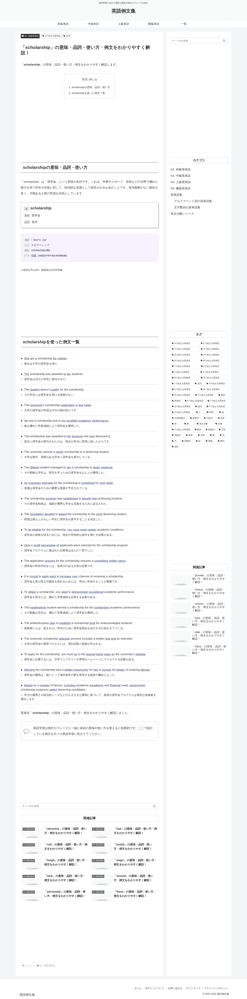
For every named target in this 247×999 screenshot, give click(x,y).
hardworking (38, 607)
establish (65, 623)
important (35, 483)
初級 (33, 255)
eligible (36, 529)
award (63, 514)
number (45, 685)
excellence (96, 685)
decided (49, 514)
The (26, 374)
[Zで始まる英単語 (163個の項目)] (182, 412)
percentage (48, 545)
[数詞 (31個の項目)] (198, 429)
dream (120, 669)
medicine (107, 467)
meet (83, 529)
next (102, 483)
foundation (37, 514)
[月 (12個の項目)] (175, 441)
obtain (32, 592)
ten (69, 374)
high (94, 498)
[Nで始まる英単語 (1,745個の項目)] (181, 395)
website (140, 654)
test (107, 638)
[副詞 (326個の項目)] (199, 406)
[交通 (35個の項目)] (221, 423)
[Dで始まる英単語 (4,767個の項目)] (184, 355)
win (69, 467)
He (26, 420)
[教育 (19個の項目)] (190, 435)
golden (68, 669)
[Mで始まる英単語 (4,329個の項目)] (213, 360)
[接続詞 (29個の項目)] (210, 429)
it (109, 436)
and (113, 638)
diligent (34, 467)
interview (47, 483)
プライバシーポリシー (216, 988)
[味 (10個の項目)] (199, 441)
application (68, 405)
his (64, 420)
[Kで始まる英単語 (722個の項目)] (194, 401)
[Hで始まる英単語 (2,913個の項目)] (184, 377)
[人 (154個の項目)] (199, 412)
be (29, 529)
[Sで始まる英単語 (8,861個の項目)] (184, 343)
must (76, 529)
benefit (86, 498)
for (54, 358)
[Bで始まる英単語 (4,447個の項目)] (184, 360)
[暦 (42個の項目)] (189, 423)
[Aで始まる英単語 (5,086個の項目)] (213, 349)
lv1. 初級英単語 (30, 36)
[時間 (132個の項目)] (211, 412)
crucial (34, 576)
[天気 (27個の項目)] (222, 429)
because (77, 436)
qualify (55, 389)
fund (92, 623)
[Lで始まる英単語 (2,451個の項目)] (181, 383)
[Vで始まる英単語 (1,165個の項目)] (205, 395)
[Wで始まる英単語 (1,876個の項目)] (213, 389)
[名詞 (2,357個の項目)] (198, 383)
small (36, 545)
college (62, 358)
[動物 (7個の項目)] (210, 441)
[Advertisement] (89, 128)
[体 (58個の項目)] (176, 423)
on (113, 654)
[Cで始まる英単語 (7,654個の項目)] (213, 343)
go (75, 654)
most (99, 514)
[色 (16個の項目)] (223, 435)
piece (121, 560)
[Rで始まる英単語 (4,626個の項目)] (213, 355)
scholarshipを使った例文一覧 (88, 93)
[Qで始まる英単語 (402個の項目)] (181, 406)
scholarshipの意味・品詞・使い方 (90, 87)
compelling (101, 560)
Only (27, 545)
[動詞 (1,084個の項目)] (222, 395)
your (75, 576)
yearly (59, 451)
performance (100, 420)
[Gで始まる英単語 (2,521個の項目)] (213, 377)
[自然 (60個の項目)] (222, 418)
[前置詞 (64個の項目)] (195, 418)
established (70, 498)
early (53, 576)
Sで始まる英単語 (51, 36)
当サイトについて (154, 988)
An (26, 483)
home (99, 654)
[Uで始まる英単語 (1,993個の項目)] (216, 383)
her (69, 436)
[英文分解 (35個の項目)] (204, 423)
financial (115, 685)
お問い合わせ (175, 988)
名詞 (66, 36)
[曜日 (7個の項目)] (222, 441)
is (76, 405)
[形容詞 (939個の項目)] (176, 401)
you (69, 529)
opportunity (81, 669)
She (26, 358)
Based (28, 685)
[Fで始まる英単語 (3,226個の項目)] (213, 372)
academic (85, 420)
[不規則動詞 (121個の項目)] (179, 418)
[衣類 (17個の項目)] (202, 435)
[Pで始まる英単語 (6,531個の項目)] (184, 349)
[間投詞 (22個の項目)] (177, 435)
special (90, 654)
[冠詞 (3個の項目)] (199, 446)
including (69, 685)
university (36, 405)
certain (91, 529)
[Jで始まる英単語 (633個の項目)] (217, 401)
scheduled (88, 483)
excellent (72, 420)
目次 (85, 79)
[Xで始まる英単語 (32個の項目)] (181, 429)
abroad (145, 669)
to (65, 374)
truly (92, 436)
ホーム (138, 988)
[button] (154, 806)
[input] (89, 806)
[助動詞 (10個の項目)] (187, 441)
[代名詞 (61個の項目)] (209, 418)
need (64, 592)
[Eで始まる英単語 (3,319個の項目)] (213, 366)
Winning (29, 669)
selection (64, 638)
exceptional (96, 592)
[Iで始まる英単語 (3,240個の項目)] (184, 372)
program (51, 498)
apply (45, 576)
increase (65, 576)
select (53, 689)
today (87, 405)
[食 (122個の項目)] (223, 412)
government (137, 685)
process (50, 560)
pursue (106, 669)
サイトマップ (193, 988)
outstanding (101, 607)
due (80, 405)
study (96, 467)
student (35, 389)
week (109, 483)
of (57, 545)
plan (52, 623)
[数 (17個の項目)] (213, 435)
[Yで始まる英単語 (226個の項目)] (216, 406)
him (95, 669)
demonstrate (80, 592)
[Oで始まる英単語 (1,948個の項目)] (184, 389)
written (113, 560)
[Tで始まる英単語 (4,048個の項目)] (184, 366)
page (107, 654)
